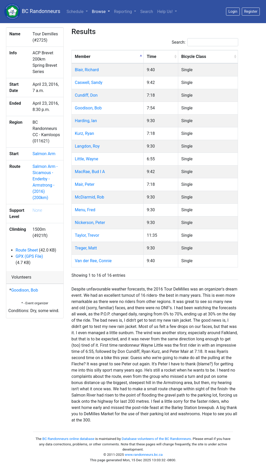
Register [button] (250, 11)
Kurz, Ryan (84, 133)
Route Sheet (27, 250)
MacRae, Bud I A (90, 171)
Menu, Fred (85, 209)
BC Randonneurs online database (68, 439)
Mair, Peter (85, 184)
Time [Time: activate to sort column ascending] (151, 56)
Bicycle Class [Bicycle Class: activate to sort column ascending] (193, 56)
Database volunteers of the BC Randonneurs (156, 439)
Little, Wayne (86, 158)
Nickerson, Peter (90, 222)
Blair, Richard (87, 69)
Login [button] (232, 11)
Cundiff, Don (86, 95)
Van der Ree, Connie (93, 260)
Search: (205, 42)
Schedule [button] (75, 11)
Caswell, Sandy (88, 82)
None (37, 210)
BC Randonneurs (32, 11)
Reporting (123, 11)
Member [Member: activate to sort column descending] (82, 56)
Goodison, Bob (24, 290)
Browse (102, 11)
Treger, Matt (86, 248)
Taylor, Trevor (87, 235)
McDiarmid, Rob (89, 197)
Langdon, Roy (87, 146)
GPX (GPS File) (29, 256)
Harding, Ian (86, 120)
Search (146, 11)
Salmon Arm (43, 153)
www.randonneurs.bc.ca (144, 454)
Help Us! (165, 11)
